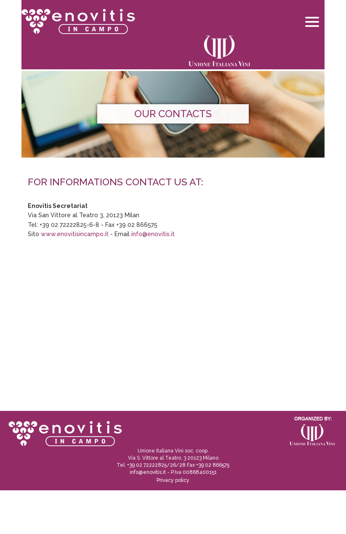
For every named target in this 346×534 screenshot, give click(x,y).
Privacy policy (173, 480)
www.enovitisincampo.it (75, 234)
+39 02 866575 (212, 465)
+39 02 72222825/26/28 (156, 465)
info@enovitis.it (153, 234)
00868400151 (200, 472)
